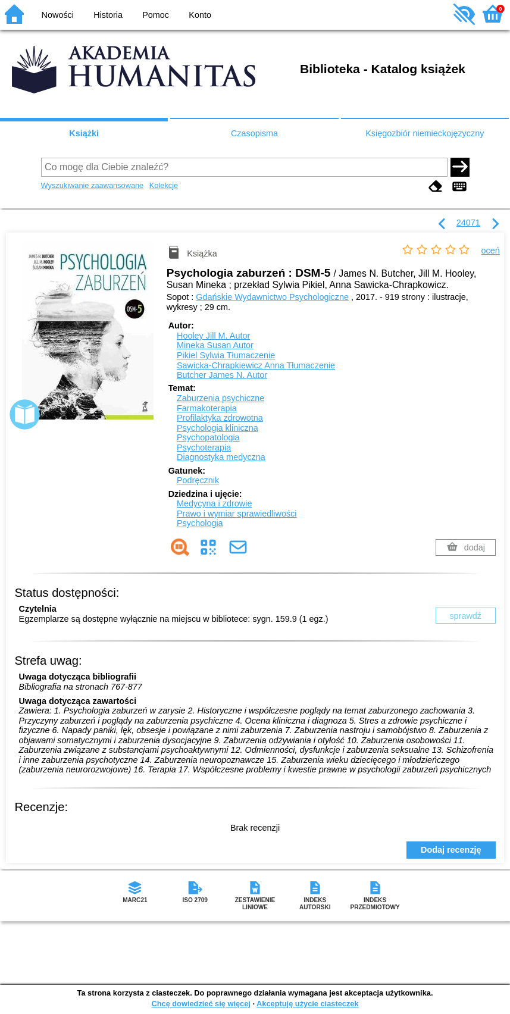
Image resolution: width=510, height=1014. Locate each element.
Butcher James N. (222, 375)
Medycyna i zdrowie (214, 503)
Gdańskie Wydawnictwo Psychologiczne (272, 297)
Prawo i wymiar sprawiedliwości (237, 513)
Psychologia (200, 523)
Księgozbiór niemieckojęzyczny (424, 133)
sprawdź (465, 616)
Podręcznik (198, 480)
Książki (84, 133)
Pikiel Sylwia (226, 355)
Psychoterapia (204, 447)
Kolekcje (163, 185)
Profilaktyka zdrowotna (220, 417)
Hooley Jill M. (213, 335)
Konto (200, 15)
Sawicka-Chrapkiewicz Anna (256, 365)
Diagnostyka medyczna (221, 457)
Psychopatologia (208, 437)
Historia (108, 15)
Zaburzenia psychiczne (220, 398)
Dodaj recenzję (451, 850)
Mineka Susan (215, 345)
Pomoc (155, 15)
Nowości (58, 15)
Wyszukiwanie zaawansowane (92, 185)
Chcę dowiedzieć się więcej (200, 1003)
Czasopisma (254, 133)
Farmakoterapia (207, 408)
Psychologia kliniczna (217, 428)
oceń (490, 250)
